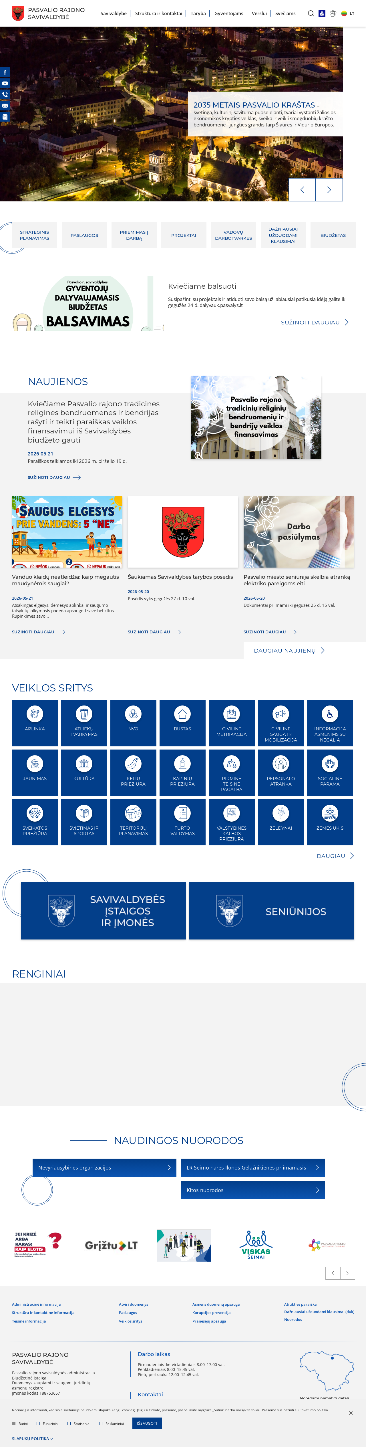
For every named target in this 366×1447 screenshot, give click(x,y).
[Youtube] (5, 83)
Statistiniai (78, 1424)
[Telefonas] (5, 94)
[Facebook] (5, 72)
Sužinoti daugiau (309, 322)
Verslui (259, 13)
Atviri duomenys (134, 1303)
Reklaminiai (111, 1424)
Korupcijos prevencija (209, 1311)
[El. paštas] (5, 105)
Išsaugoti (148, 1424)
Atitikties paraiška (295, 1303)
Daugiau (330, 856)
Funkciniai (48, 1424)
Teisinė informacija (30, 1319)
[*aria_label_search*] (311, 13)
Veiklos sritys (131, 1319)
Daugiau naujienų (285, 650)
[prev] (302, 189)
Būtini (20, 1424)
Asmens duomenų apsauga (214, 1303)
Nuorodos (288, 1316)
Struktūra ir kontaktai (158, 13)
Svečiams (285, 13)
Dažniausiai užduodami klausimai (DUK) (316, 1310)
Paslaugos (128, 1311)
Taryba (198, 13)
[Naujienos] (5, 117)
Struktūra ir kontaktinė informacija (46, 1311)
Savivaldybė (114, 13)
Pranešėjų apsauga (206, 1319)
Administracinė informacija (38, 1303)
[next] (329, 189)
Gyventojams (228, 13)
